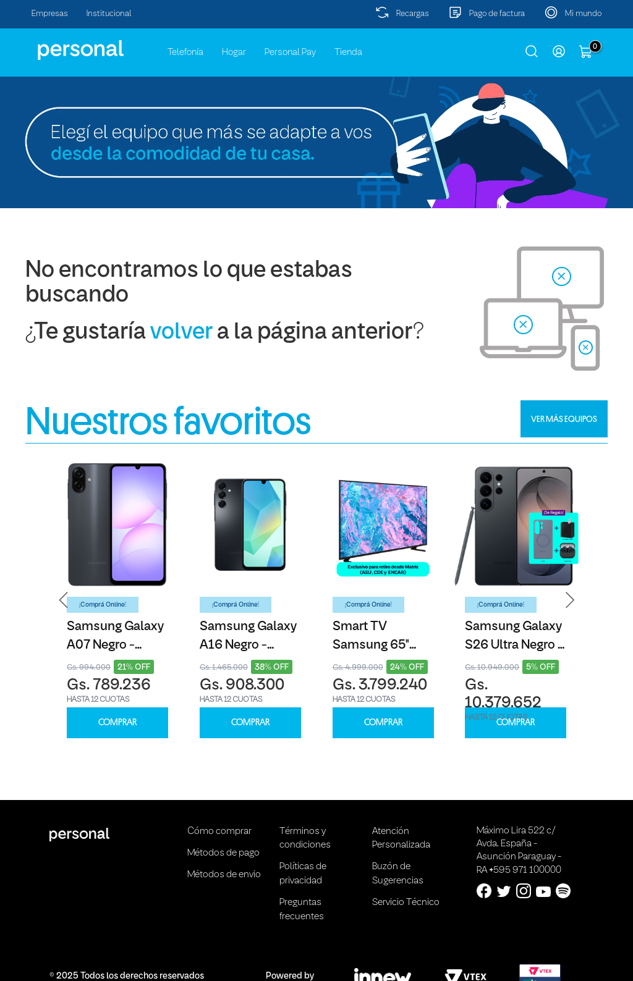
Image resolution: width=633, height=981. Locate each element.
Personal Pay (290, 52)
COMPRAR (117, 722)
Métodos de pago (223, 853)
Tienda (348, 52)
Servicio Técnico (406, 902)
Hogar (234, 52)
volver (181, 332)
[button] (63, 600)
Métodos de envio (224, 874)
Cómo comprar (219, 831)
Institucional (109, 14)
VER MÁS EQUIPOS (564, 419)
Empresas (50, 14)
